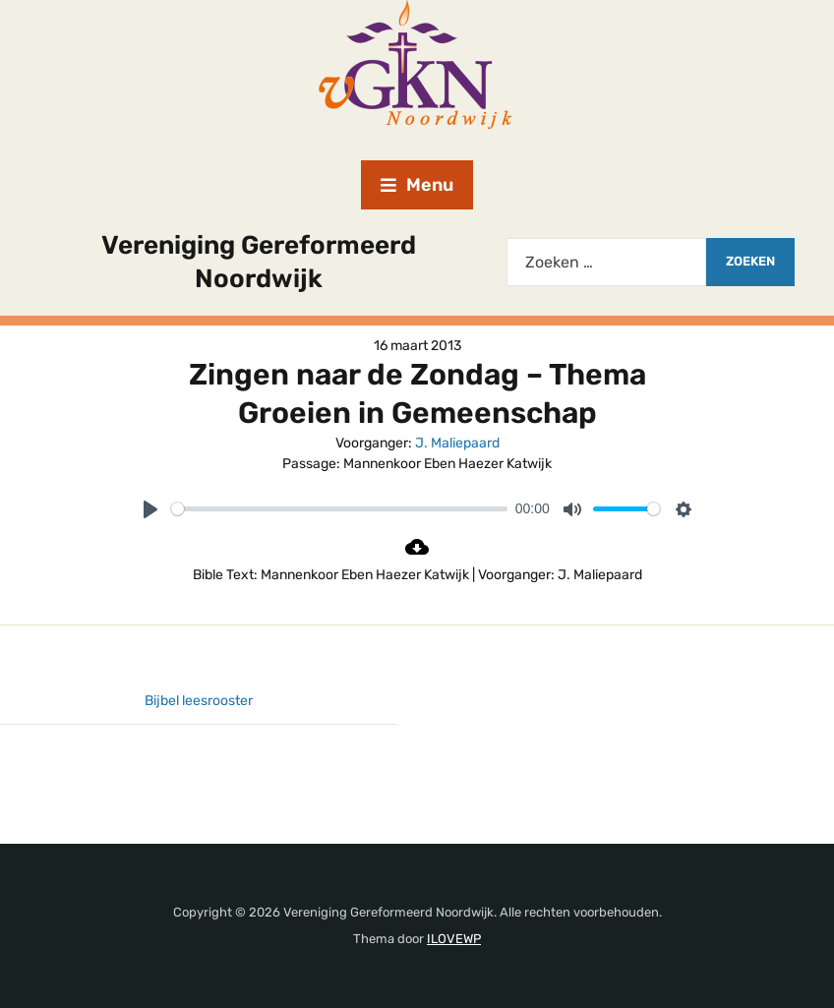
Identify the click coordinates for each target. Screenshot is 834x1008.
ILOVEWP (454, 938)
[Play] (150, 509)
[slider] (339, 509)
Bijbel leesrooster (199, 700)
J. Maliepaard (457, 443)
